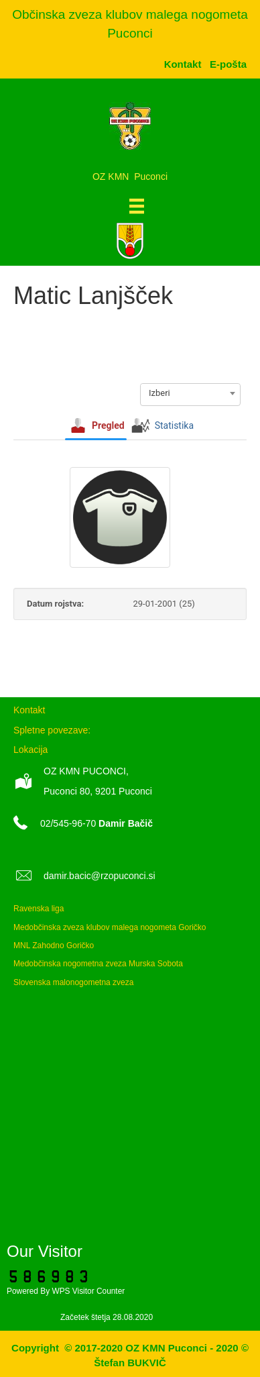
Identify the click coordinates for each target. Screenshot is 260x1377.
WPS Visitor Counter (88, 1291)
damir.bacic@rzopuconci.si (99, 875)
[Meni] (137, 206)
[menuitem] (228, 64)
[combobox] (190, 393)
